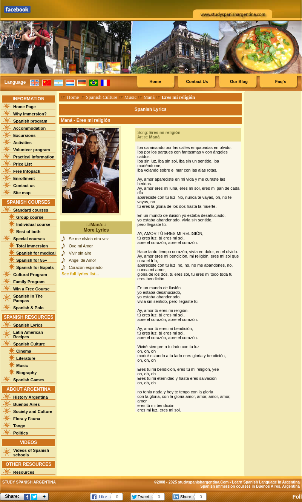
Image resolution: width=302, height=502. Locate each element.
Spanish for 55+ (31, 260)
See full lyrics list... (80, 274)
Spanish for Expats (35, 267)
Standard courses (30, 210)
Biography (26, 372)
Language (15, 82)
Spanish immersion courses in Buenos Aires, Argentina (250, 486)
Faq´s (280, 81)
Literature (25, 358)
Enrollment (24, 178)
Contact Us (197, 81)
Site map (22, 192)
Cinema (23, 351)
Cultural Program (30, 274)
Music (22, 365)
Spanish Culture (29, 344)
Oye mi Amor (81, 246)
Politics (20, 433)
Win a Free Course (31, 289)
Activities (22, 142)
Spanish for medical (36, 253)
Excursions (24, 135)
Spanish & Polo (28, 307)
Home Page (24, 106)
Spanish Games (28, 380)
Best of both (28, 231)
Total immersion (32, 246)
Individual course (33, 224)
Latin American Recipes (28, 334)
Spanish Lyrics (28, 325)
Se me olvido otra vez (89, 238)
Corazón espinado (86, 267)
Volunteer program (31, 149)
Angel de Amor (82, 260)
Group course (29, 217)
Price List (22, 164)
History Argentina (30, 397)
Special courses (29, 238)
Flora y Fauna (26, 418)
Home (155, 81)
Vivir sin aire (80, 253)
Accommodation (29, 128)
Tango (19, 426)
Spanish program (30, 121)
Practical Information (33, 157)
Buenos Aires (26, 404)
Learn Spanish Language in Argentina (266, 482)
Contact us (24, 185)
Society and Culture (32, 411)
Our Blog (239, 81)
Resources (23, 472)
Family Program (28, 281)
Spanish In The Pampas (28, 298)
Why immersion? (30, 114)
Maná (149, 97)
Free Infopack (26, 171)
